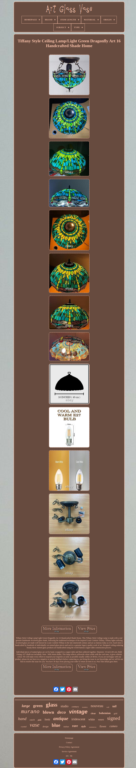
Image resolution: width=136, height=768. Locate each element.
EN (67, 756)
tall (114, 706)
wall (107, 707)
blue (56, 725)
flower (103, 726)
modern (85, 707)
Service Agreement (69, 751)
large (26, 706)
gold (115, 713)
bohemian (105, 713)
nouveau (97, 706)
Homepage (69, 738)
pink (39, 720)
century (75, 706)
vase (34, 725)
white (91, 719)
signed (113, 718)
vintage (78, 712)
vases (101, 719)
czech (32, 720)
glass (51, 705)
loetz (47, 719)
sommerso (92, 727)
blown (48, 712)
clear (93, 713)
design (46, 726)
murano (30, 712)
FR (71, 756)
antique (60, 718)
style (83, 726)
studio (64, 706)
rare (75, 726)
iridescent (78, 719)
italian (66, 726)
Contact (69, 742)
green (38, 706)
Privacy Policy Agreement (69, 747)
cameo (114, 726)
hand (22, 718)
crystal (23, 726)
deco (61, 712)
